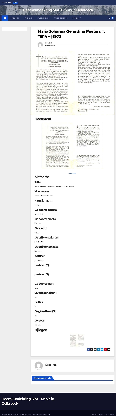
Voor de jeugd (61, 18)
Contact (76, 18)
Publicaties (43, 18)
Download (72, 173)
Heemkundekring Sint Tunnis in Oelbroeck (58, 10)
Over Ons (14, 18)
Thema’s (28, 18)
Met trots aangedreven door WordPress (14, 414)
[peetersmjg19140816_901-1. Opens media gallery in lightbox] (72, 145)
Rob (50, 43)
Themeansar (46, 414)
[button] (109, 18)
